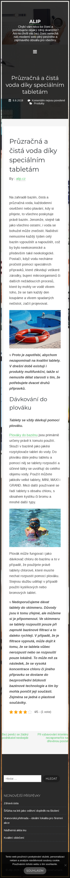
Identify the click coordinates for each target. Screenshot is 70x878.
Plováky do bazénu (23, 435)
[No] (65, 865)
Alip (35, 21)
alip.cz (21, 179)
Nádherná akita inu (15, 830)
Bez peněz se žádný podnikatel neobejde (15, 736)
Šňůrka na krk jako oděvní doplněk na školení (31, 810)
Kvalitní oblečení (14, 837)
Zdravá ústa (11, 803)
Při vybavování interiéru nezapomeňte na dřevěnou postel (53, 738)
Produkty (39, 103)
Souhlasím (35, 870)
